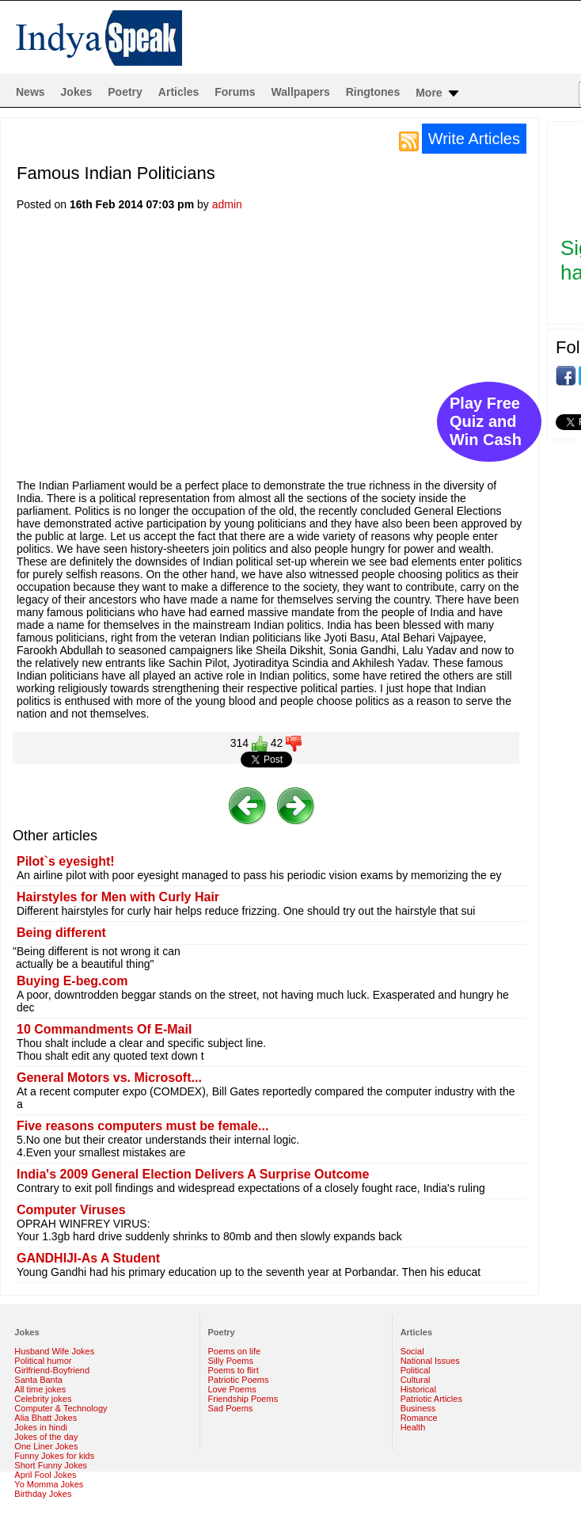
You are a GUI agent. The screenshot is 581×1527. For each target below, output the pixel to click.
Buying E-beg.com (72, 981)
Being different (61, 932)
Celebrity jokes (42, 1398)
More (438, 93)
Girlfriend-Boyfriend (51, 1370)
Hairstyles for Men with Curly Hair (118, 897)
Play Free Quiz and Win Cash (486, 421)
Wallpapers (301, 92)
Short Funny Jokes (50, 1465)
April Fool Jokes (45, 1474)
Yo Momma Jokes (48, 1484)
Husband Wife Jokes (54, 1351)
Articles (178, 92)
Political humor (42, 1360)
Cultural (416, 1379)
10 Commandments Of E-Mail (104, 1029)
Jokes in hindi (40, 1427)
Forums (235, 92)
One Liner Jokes (46, 1446)
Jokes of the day (46, 1436)
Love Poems (232, 1389)
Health (413, 1427)
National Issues (430, 1360)
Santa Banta (38, 1379)
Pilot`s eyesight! (66, 861)
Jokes (77, 92)
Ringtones (373, 92)
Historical (418, 1389)
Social (412, 1351)
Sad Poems (230, 1408)
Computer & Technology (60, 1408)
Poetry (125, 92)
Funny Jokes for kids (54, 1455)
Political (416, 1370)
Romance (419, 1417)
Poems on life (234, 1351)
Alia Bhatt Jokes (45, 1417)
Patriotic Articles (431, 1398)
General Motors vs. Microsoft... (109, 1077)
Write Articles (474, 138)
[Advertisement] (299, 350)
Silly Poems (230, 1360)
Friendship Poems (243, 1398)
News (30, 92)
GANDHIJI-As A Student (88, 1258)
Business (418, 1408)
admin (227, 204)
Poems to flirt (233, 1370)
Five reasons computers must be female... (142, 1126)
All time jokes (40, 1389)
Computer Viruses (71, 1210)
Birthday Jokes (42, 1493)
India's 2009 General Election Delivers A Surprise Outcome (193, 1174)
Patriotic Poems (238, 1379)
